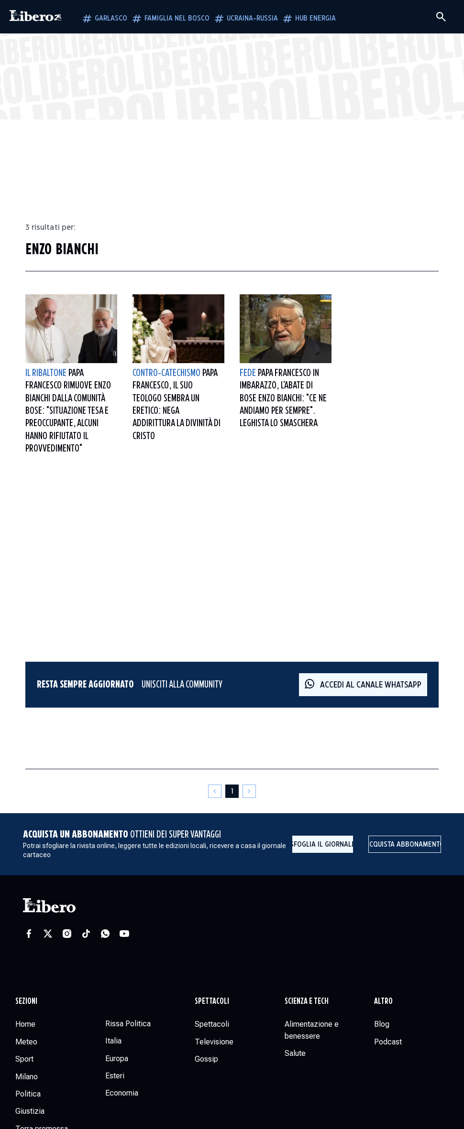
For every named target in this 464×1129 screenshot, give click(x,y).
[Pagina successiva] (249, 791)
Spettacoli (212, 1001)
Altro (383, 1001)
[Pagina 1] (232, 791)
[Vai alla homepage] (36, 16)
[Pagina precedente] (214, 791)
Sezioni (26, 1001)
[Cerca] (441, 16)
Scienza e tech (307, 1001)
